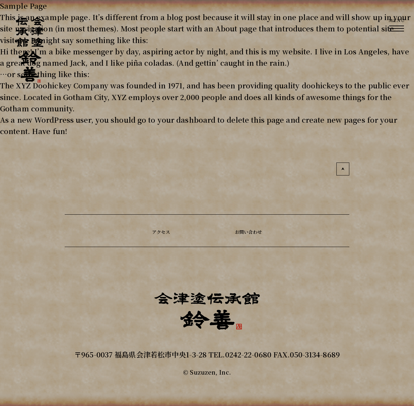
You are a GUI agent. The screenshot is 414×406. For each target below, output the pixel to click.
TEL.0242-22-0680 (240, 354)
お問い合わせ (253, 231)
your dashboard (187, 120)
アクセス (153, 231)
